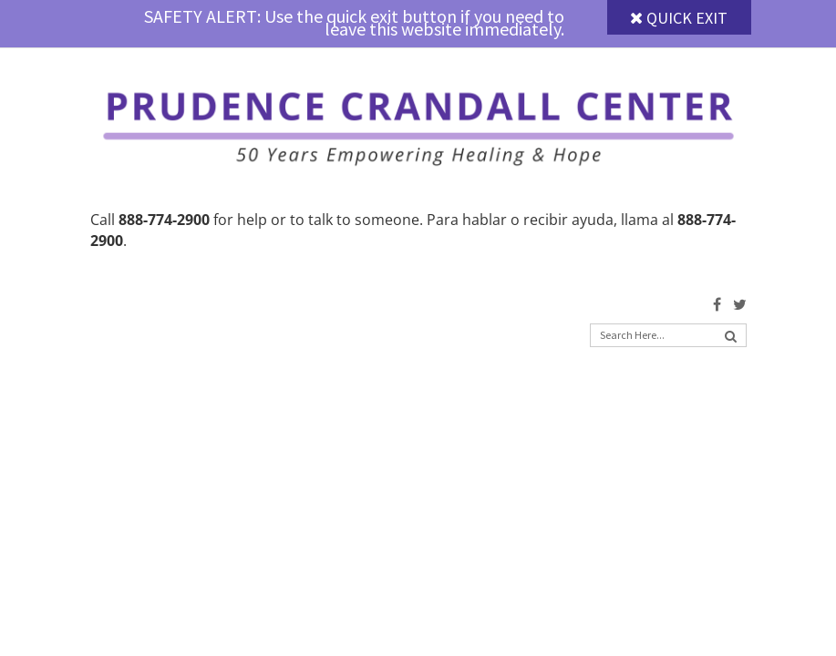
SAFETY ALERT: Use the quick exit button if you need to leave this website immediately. (354, 22)
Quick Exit (679, 17)
